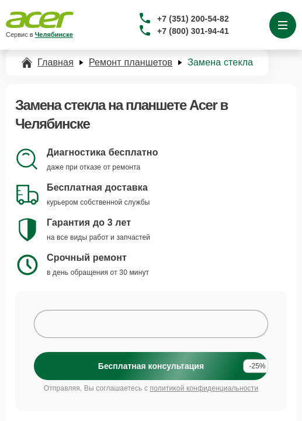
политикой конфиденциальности (204, 388)
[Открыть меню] (282, 25)
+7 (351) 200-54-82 (193, 18)
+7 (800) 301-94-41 (193, 31)
